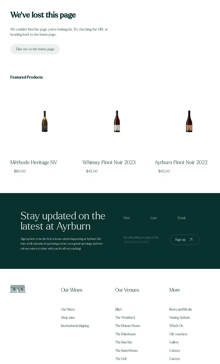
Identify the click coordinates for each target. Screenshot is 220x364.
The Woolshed (125, 317)
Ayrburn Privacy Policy (136, 241)
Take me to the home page (35, 49)
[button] (83, 290)
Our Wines (68, 309)
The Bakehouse (125, 334)
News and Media (180, 309)
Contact (174, 350)
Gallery (174, 342)
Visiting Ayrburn (179, 317)
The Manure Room (127, 325)
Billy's (118, 309)
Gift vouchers (178, 334)
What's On (176, 325)
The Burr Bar (123, 342)
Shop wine (68, 317)
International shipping (75, 325)
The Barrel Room (126, 350)
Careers (174, 358)
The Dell (120, 358)
